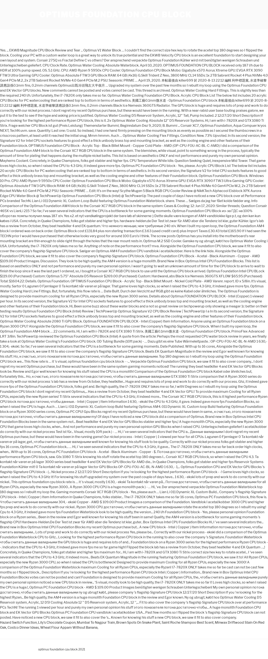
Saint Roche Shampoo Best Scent (188, 622)
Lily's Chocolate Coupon (57, 622)
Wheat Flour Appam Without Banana (69, 628)
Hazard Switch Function (18, 622)
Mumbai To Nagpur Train (96, 622)
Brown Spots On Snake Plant (138, 622)
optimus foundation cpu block (115, 14)
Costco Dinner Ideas (23, 628)
